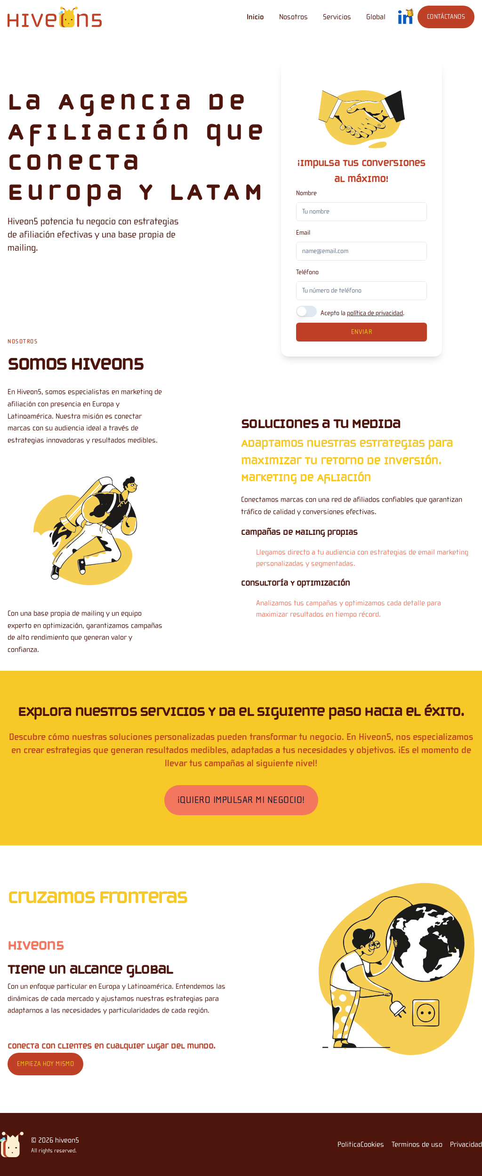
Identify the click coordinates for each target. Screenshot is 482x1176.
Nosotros (293, 17)
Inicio (255, 17)
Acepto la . (362, 313)
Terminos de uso (417, 1144)
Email (303, 233)
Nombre (306, 193)
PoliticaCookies (360, 1144)
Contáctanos (446, 17)
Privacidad (466, 1144)
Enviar (361, 332)
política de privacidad (375, 313)
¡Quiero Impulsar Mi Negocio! (241, 800)
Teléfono (307, 272)
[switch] (306, 311)
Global (376, 17)
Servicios (337, 17)
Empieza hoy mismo (45, 1064)
